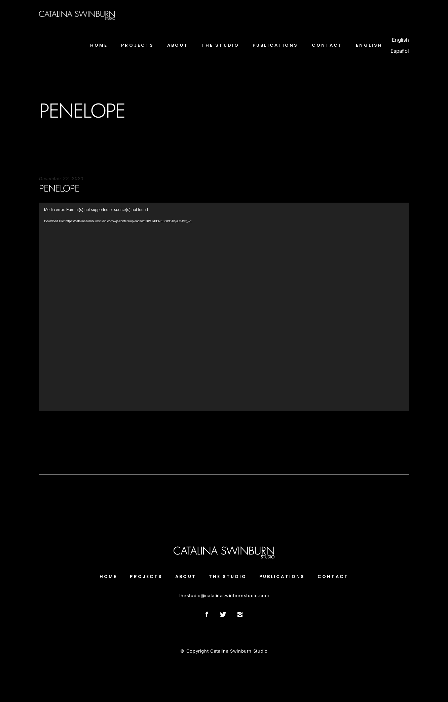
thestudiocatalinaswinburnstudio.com (224, 595)
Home (108, 576)
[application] (224, 307)
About (185, 576)
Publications (282, 576)
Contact (333, 576)
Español (399, 51)
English (400, 40)
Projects (146, 576)
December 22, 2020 (61, 178)
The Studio (228, 576)
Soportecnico (53, 425)
